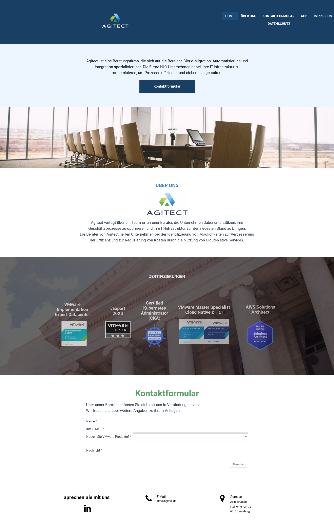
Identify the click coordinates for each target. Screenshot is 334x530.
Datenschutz (279, 24)
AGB (304, 16)
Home (229, 16)
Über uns (248, 16)
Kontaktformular (278, 16)
